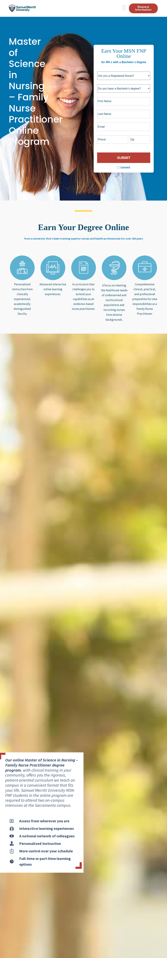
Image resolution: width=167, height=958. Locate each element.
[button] (123, 7)
